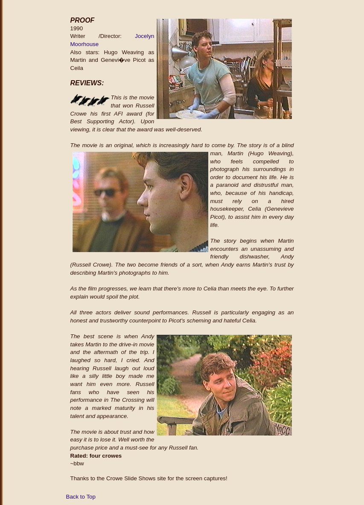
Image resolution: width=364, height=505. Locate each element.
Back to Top (81, 496)
